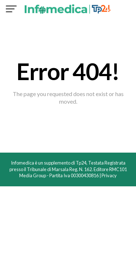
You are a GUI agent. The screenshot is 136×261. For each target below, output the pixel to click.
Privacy (109, 175)
